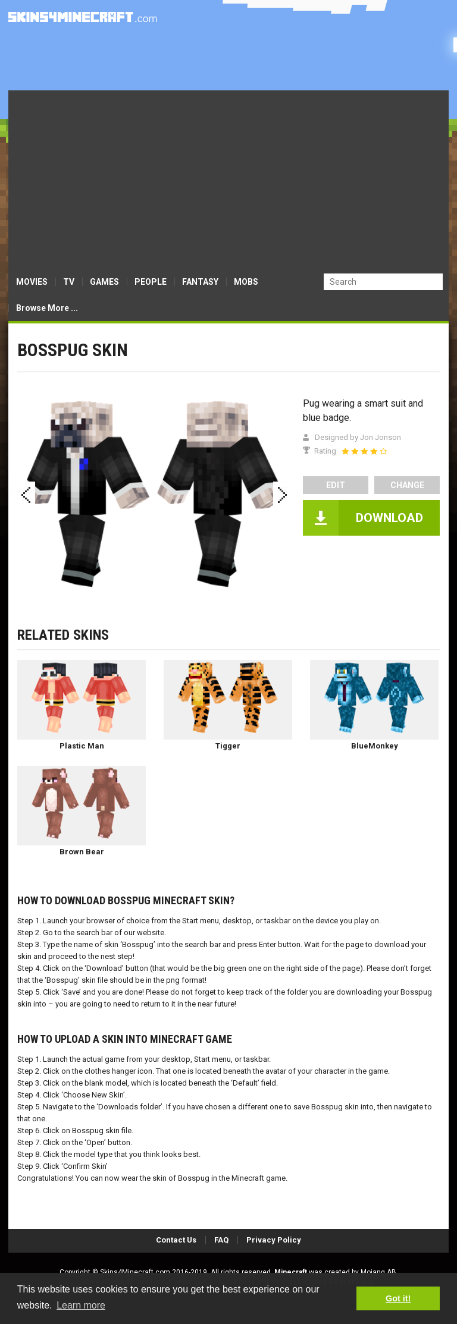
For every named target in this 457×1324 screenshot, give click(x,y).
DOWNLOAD (389, 518)
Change (407, 485)
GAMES (104, 282)
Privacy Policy (273, 1239)
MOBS (246, 282)
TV (68, 282)
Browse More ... (47, 308)
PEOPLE (150, 282)
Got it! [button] (398, 1298)
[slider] (364, 451)
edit (335, 485)
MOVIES (32, 282)
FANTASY (200, 282)
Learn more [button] (81, 1305)
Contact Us (176, 1239)
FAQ (221, 1239)
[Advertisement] (228, 179)
